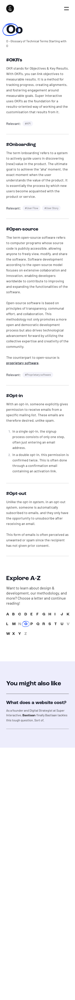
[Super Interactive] (10, 8)
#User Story (51, 208)
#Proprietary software (38, 374)
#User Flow (31, 208)
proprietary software (22, 363)
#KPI (28, 123)
